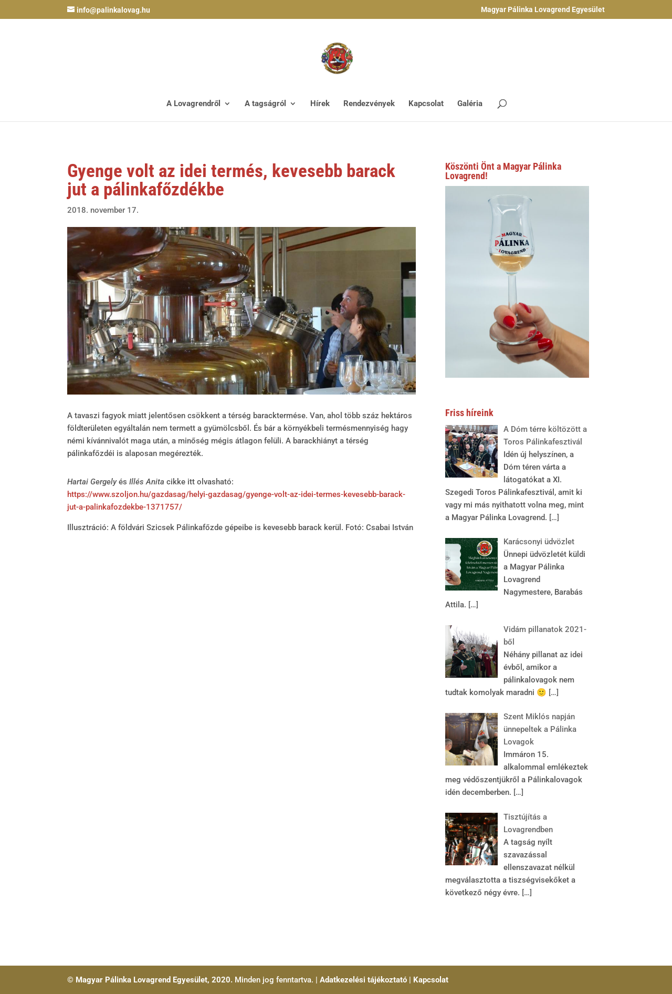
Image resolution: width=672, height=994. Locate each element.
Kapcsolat (426, 104)
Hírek (320, 104)
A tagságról (265, 104)
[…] (553, 517)
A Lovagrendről (193, 104)
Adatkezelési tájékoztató (363, 980)
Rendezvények (369, 104)
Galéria (469, 104)
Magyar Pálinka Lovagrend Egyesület (543, 10)
